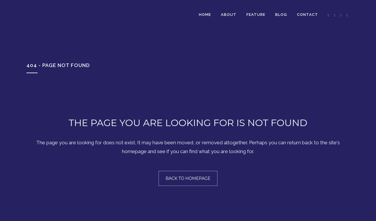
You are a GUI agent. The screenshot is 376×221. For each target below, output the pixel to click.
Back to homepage (188, 178)
